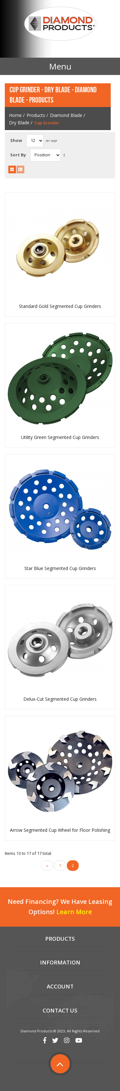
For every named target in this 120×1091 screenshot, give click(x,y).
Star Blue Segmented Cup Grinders (60, 568)
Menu (60, 66)
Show (16, 140)
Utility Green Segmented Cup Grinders (60, 437)
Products (36, 115)
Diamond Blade (66, 115)
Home (15, 115)
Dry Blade (19, 123)
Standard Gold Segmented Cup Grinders (60, 306)
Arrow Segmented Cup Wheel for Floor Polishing (60, 830)
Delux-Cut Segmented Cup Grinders (60, 699)
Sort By (18, 155)
